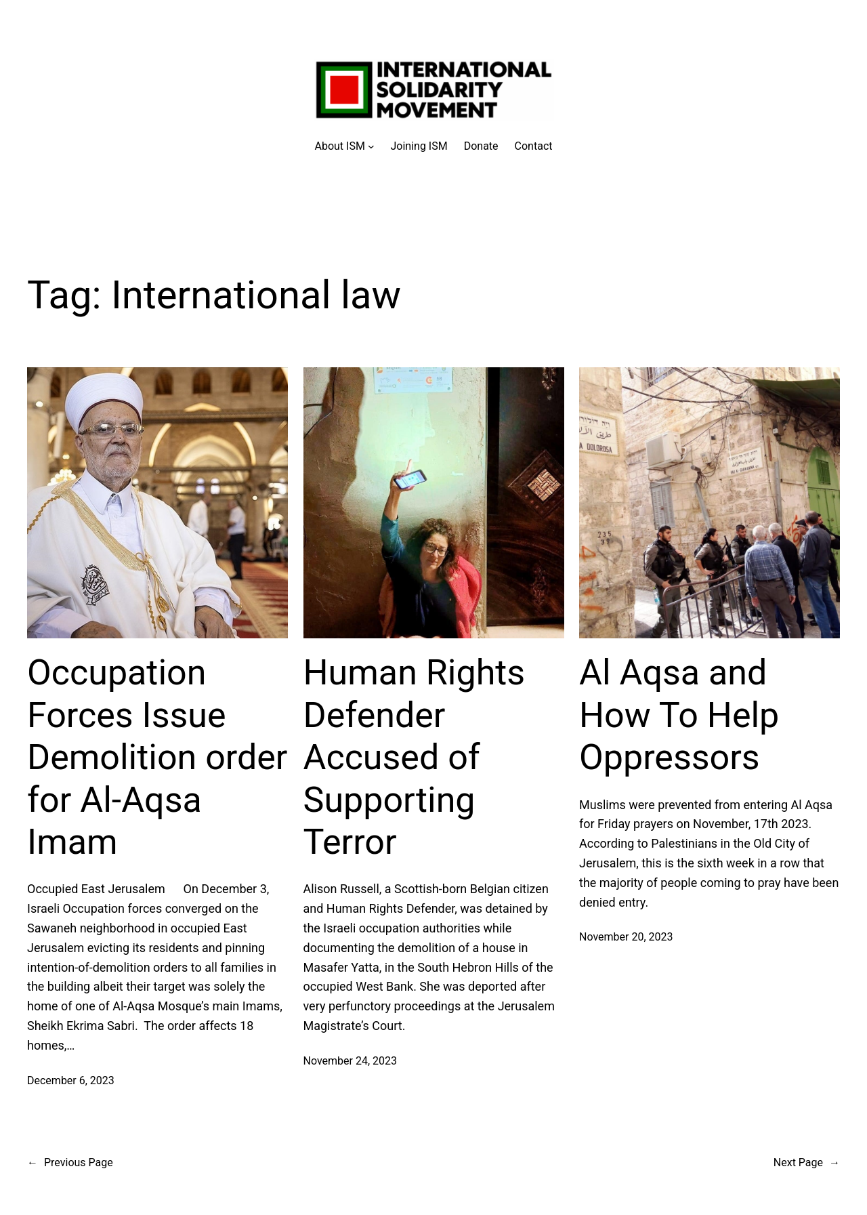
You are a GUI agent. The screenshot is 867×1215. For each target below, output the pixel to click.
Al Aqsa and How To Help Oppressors (679, 715)
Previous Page (70, 1163)
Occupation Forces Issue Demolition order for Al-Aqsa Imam (157, 757)
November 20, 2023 (626, 936)
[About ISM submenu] (345, 146)
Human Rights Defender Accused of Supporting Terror (414, 757)
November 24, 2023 (350, 1060)
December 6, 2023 (70, 1080)
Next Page (807, 1163)
